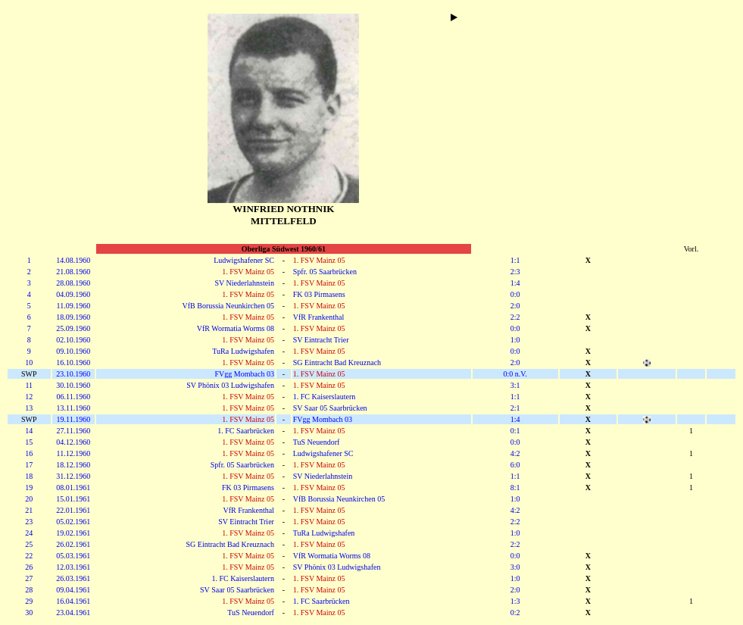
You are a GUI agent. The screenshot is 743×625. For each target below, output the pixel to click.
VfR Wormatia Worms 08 (235, 328)
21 (29, 510)
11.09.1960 (74, 306)
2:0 (515, 306)
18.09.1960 (73, 317)
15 (29, 442)
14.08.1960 (73, 260)
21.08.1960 (73, 271)
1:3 (515, 601)
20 (29, 499)
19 (29, 487)
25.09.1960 (73, 328)
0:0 (515, 294)
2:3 (515, 271)
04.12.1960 (73, 442)
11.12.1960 (74, 453)
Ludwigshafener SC (244, 260)
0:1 (515, 431)
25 (29, 544)
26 (29, 567)
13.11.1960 (74, 408)
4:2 (515, 453)
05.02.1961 (73, 521)
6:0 (515, 465)
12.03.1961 (73, 567)
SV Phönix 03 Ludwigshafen (230, 385)
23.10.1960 (73, 374)
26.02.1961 (73, 544)
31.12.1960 (73, 476)
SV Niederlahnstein (243, 283)
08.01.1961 (73, 487)
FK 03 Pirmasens (319, 294)
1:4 (515, 283)
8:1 (515, 487)
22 (29, 556)
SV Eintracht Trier (321, 340)
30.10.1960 (73, 385)
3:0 (515, 567)
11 (29, 385)
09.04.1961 (73, 590)
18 (29, 476)
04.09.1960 (73, 294)
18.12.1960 (73, 465)
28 (29, 590)
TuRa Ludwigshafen (243, 351)
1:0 (515, 340)
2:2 (515, 317)
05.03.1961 (73, 556)
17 (29, 465)
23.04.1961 (73, 612)
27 (29, 578)
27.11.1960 (74, 431)
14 (29, 431)
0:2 (515, 612)
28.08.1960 (73, 283)
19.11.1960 (74, 419)
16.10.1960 (73, 362)
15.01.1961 (73, 499)
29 (29, 601)
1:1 (515, 260)
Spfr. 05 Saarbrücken (325, 271)
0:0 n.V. (514, 374)
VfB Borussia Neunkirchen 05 (228, 306)
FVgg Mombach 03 (244, 374)
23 (29, 521)
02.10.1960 (73, 340)
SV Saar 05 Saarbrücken (330, 408)
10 (29, 362)
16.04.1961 (73, 601)
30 (29, 612)
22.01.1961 (73, 510)
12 (29, 396)
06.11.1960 (74, 396)
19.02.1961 (73, 533)
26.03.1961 (73, 578)
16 (29, 453)
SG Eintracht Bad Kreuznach (337, 362)
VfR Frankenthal (319, 317)
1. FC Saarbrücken (245, 431)
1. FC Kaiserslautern (324, 396)
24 (29, 533)
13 (29, 408)
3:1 (515, 385)
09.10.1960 (73, 351)
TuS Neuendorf (316, 442)
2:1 (515, 408)
